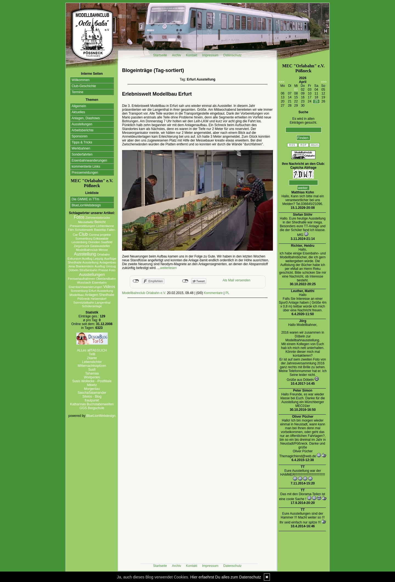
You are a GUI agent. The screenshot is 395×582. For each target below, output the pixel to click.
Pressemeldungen (85, 172)
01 (296, 90)
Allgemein (79, 106)
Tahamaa (91, 373)
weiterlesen (168, 268)
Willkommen (80, 80)
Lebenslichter (91, 362)
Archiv (176, 55)
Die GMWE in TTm (85, 199)
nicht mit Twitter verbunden (185, 281)
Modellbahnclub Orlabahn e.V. (144, 293)
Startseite (160, 55)
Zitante (92, 358)
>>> (324, 82)
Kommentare (213, 293)
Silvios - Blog (91, 396)
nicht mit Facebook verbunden (136, 281)
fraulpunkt (92, 400)
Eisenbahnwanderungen (89, 160)
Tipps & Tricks (82, 142)
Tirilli (92, 354)
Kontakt (191, 55)
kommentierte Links (86, 166)
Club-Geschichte (84, 86)
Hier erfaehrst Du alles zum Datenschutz (225, 577)
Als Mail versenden (236, 280)
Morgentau (92, 389)
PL (227, 293)
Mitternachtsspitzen (92, 366)
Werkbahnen (81, 148)
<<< (281, 82)
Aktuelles (78, 112)
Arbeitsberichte (83, 130)
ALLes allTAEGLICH (92, 350)
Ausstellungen (82, 124)
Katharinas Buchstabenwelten (92, 404)
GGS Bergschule (92, 408)
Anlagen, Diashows (86, 118)
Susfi (92, 370)
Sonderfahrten (82, 154)
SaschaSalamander (92, 393)
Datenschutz (232, 55)
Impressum (210, 55)
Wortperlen (92, 377)
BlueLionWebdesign (86, 205)
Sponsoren (80, 136)
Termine (77, 92)
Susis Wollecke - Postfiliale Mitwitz (91, 383)
